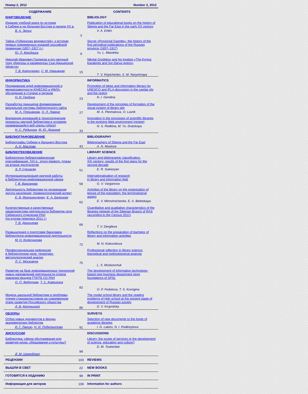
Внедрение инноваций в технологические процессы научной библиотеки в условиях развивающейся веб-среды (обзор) (35, 121)
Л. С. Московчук (26, 261)
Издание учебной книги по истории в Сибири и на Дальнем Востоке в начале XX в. (39, 24)
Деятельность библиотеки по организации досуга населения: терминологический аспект (38, 191)
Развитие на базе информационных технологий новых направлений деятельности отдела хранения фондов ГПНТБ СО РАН (40, 274)
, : (117, 161)
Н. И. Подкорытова (48, 327)
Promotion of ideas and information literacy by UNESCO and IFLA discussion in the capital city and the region (120, 89)
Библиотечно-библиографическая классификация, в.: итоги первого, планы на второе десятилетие (38, 161)
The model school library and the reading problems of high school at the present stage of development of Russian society (119, 298)
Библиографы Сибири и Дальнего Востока (36, 142)
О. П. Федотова (26, 282)
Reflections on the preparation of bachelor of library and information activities (118, 233)
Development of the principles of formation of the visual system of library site (120, 106)
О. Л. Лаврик (51, 112)
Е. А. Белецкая (57, 197)
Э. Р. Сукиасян (25, 169)
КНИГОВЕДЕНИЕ (18, 17)
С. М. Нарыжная (53, 71)
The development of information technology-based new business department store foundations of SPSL (117, 274)
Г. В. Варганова (26, 183)
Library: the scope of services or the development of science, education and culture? (121, 340)
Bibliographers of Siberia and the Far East (116, 142)
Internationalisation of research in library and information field (108, 177)
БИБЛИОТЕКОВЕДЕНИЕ (23, 152)
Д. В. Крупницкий (27, 306)
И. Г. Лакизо (23, 327)
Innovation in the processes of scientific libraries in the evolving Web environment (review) (120, 120)
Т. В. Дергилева (26, 223)
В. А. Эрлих (23, 31)
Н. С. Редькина (26, 129)
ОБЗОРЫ (12, 313)
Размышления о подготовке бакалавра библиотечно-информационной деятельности (38, 233)
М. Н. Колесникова (28, 240)
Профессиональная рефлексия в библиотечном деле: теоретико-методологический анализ (29, 253)
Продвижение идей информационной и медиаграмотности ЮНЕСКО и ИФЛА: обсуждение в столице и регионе (33, 89)
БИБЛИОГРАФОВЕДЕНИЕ (25, 136)
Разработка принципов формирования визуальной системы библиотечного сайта (36, 106)
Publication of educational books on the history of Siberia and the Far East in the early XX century (121, 24)
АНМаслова (25, 146)
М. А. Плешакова (27, 112)
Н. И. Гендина (25, 97)
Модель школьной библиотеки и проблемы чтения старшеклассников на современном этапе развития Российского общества (36, 298)
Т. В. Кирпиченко (27, 71)
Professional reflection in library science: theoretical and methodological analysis (115, 252)
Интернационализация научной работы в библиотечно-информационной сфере (34, 177)
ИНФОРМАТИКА (17, 80)
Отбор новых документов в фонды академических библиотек (30, 320)
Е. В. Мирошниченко (30, 197)
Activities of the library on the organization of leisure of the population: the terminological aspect (117, 193)
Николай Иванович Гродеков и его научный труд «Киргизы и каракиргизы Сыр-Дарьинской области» (39, 63)
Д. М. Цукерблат (27, 354)
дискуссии (15, 333)
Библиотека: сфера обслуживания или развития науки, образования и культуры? (35, 340)
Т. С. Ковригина (51, 282)
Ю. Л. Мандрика (26, 52)
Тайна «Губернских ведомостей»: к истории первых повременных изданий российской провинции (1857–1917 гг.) (36, 44)
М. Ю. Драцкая (49, 129)
